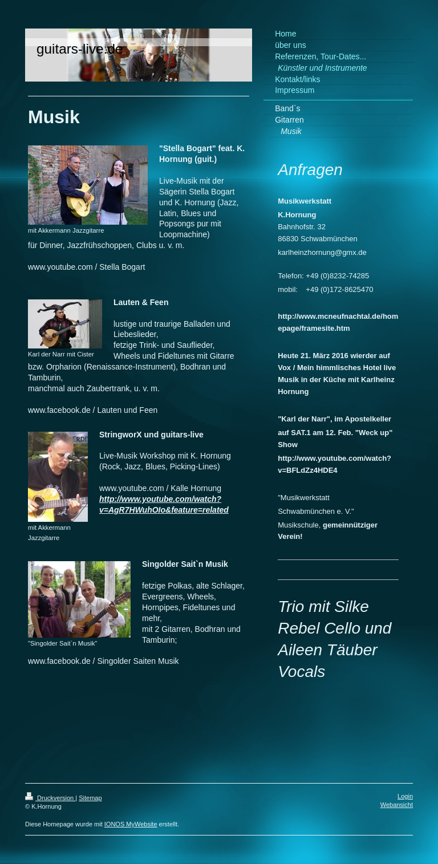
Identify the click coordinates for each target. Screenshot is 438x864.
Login (405, 796)
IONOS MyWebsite (130, 824)
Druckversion (50, 797)
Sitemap (90, 797)
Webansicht (396, 804)
